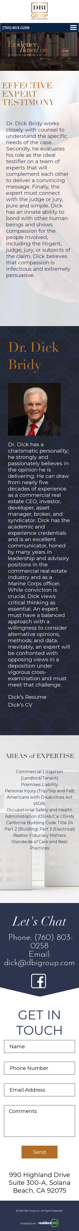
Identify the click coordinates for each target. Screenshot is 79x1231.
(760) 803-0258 (15, 28)
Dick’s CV (20, 705)
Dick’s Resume (27, 697)
